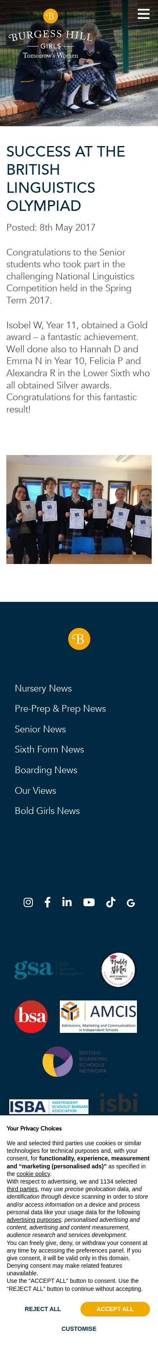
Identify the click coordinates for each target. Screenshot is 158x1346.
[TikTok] (113, 904)
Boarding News (46, 770)
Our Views (35, 791)
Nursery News (43, 688)
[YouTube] (91, 904)
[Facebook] (50, 904)
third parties (22, 1189)
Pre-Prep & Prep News (60, 708)
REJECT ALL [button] (43, 1309)
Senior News (40, 729)
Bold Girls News (47, 811)
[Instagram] (31, 904)
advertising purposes (34, 1219)
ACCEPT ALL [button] (115, 1309)
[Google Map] (131, 904)
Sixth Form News (49, 749)
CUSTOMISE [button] (79, 1328)
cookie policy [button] (33, 1173)
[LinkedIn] (69, 904)
